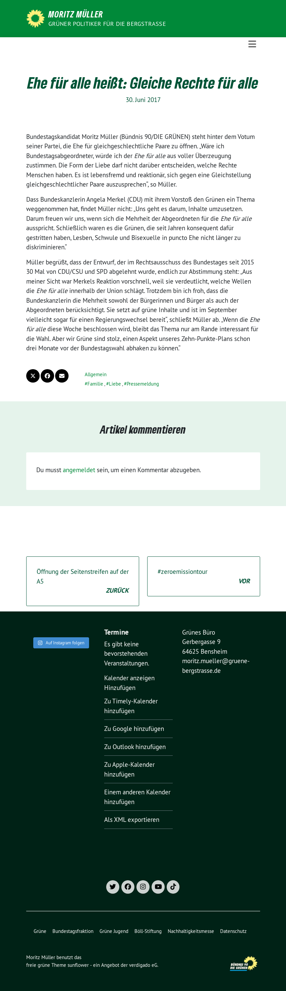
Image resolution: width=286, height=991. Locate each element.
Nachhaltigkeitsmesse (191, 931)
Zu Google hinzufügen (134, 729)
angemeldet (79, 470)
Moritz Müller (75, 14)
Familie (95, 384)
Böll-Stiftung (148, 931)
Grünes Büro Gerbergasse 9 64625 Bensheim (204, 641)
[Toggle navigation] (252, 44)
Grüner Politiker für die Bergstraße (107, 24)
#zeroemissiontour (204, 576)
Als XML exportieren (131, 819)
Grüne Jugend (113, 931)
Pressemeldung (143, 384)
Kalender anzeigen (129, 678)
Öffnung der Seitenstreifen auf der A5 (83, 581)
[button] (119, 688)
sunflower (78, 965)
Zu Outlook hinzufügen (135, 747)
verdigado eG (143, 965)
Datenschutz (233, 931)
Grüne (40, 931)
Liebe (115, 384)
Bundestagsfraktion (72, 931)
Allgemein (96, 374)
